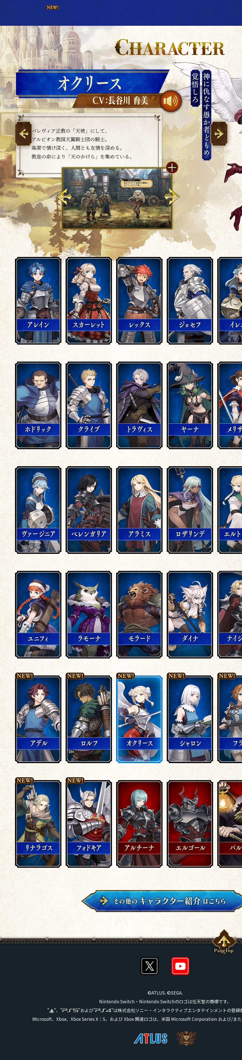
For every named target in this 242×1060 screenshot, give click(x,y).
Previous (64, 196)
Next (172, 196)
